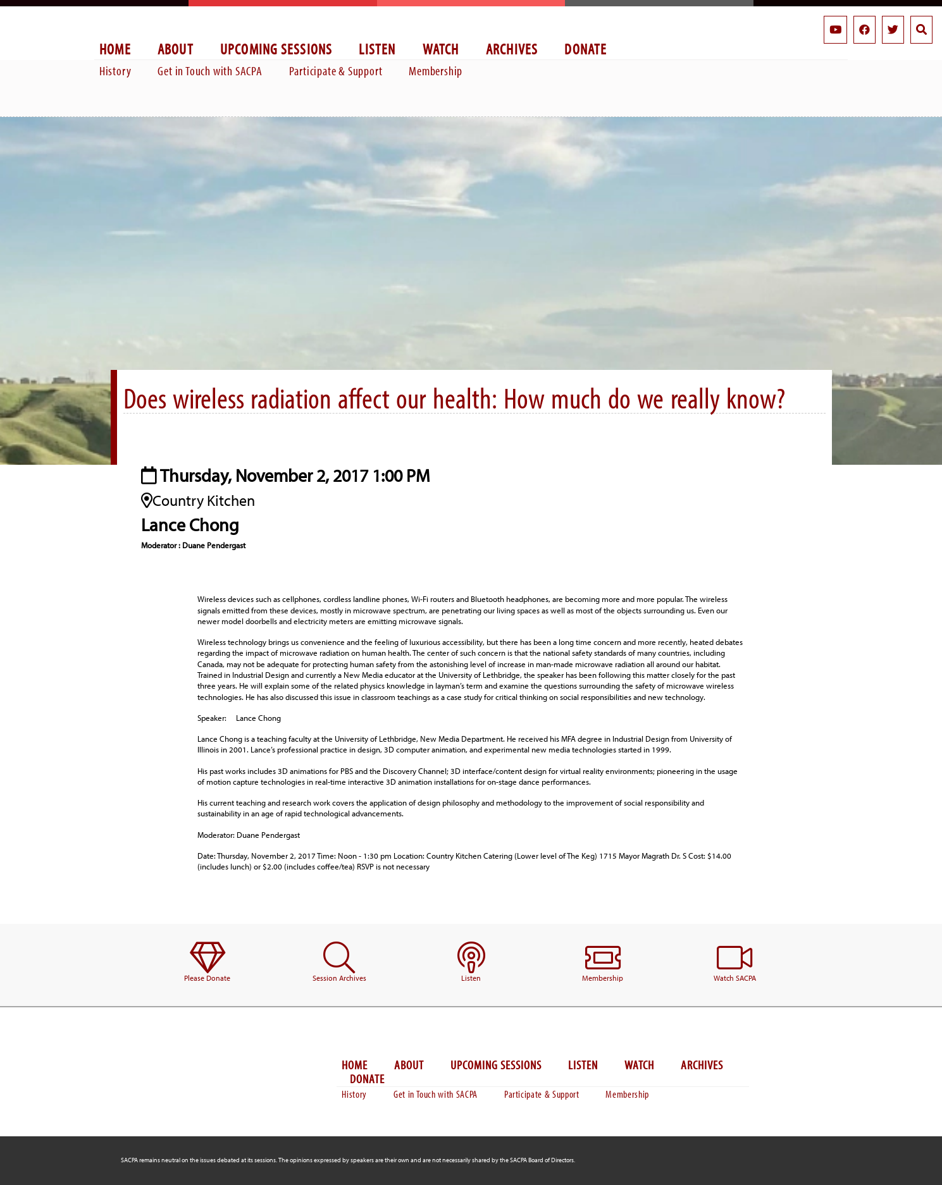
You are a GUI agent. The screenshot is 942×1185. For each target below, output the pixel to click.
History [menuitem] (115, 70)
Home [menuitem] (115, 48)
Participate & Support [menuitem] (336, 70)
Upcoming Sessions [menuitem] (276, 48)
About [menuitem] (176, 48)
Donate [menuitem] (585, 48)
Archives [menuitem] (512, 48)
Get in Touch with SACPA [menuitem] (210, 70)
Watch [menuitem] (441, 48)
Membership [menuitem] (435, 70)
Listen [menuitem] (377, 48)
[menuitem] (207, 963)
